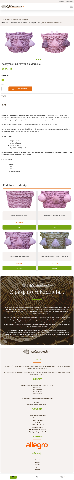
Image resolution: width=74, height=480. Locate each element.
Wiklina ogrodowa (37, 427)
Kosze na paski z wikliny (35, 23)
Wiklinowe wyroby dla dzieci (37, 429)
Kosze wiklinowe (38, 418)
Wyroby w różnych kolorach (37, 432)
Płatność (37, 464)
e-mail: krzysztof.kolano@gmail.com (42, 398)
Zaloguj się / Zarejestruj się (66, 1)
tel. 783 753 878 (25, 398)
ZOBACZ (19, 227)
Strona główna (5, 23)
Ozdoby (37, 422)
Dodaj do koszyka (19, 89)
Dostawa (37, 462)
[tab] (4, 105)
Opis (4, 105)
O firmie (37, 460)
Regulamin (38, 467)
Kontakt (37, 469)
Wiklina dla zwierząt (38, 425)
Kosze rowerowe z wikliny (19, 23)
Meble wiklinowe (38, 420)
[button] (33, 59)
